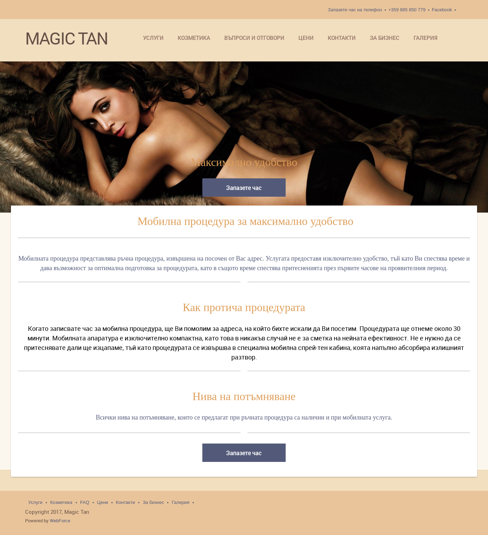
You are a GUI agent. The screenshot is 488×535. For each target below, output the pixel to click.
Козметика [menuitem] (61, 502)
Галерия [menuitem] (180, 502)
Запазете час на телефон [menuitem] (355, 9)
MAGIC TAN (66, 38)
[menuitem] (153, 38)
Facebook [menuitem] (442, 9)
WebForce (60, 520)
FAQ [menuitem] (84, 502)
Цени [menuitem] (102, 502)
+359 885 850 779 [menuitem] (406, 9)
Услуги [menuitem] (35, 502)
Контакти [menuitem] (125, 502)
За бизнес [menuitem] (153, 502)
